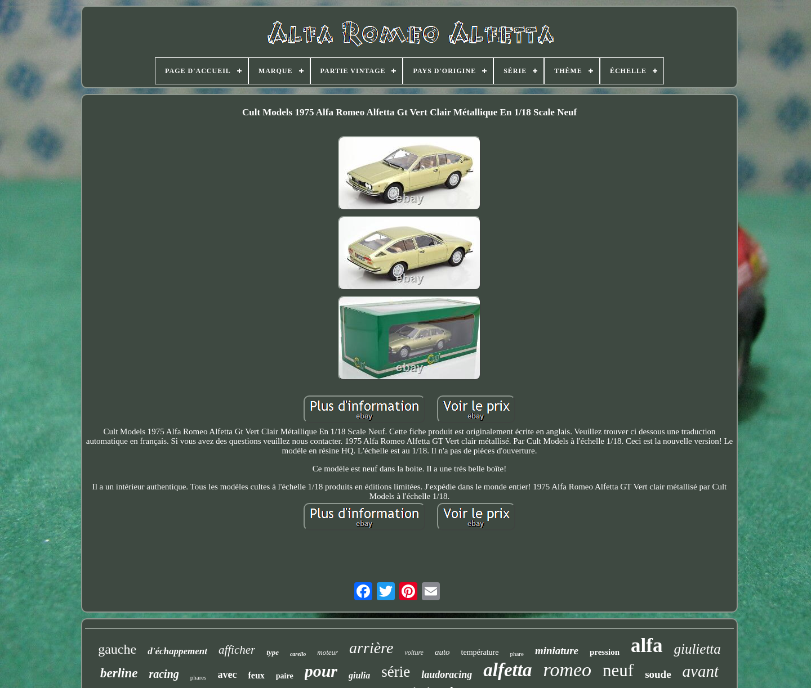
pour (321, 671)
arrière (371, 647)
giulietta (697, 648)
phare (516, 653)
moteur (327, 652)
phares (198, 677)
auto (442, 651)
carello (298, 654)
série (395, 671)
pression (605, 651)
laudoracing (446, 674)
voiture (414, 652)
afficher (237, 649)
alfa (646, 645)
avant (701, 671)
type (272, 652)
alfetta (507, 670)
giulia (359, 675)
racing (164, 674)
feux (256, 675)
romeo (567, 669)
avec (227, 674)
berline (118, 673)
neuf (618, 670)
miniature (556, 650)
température (480, 652)
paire (284, 676)
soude (658, 674)
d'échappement (177, 651)
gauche (117, 649)
